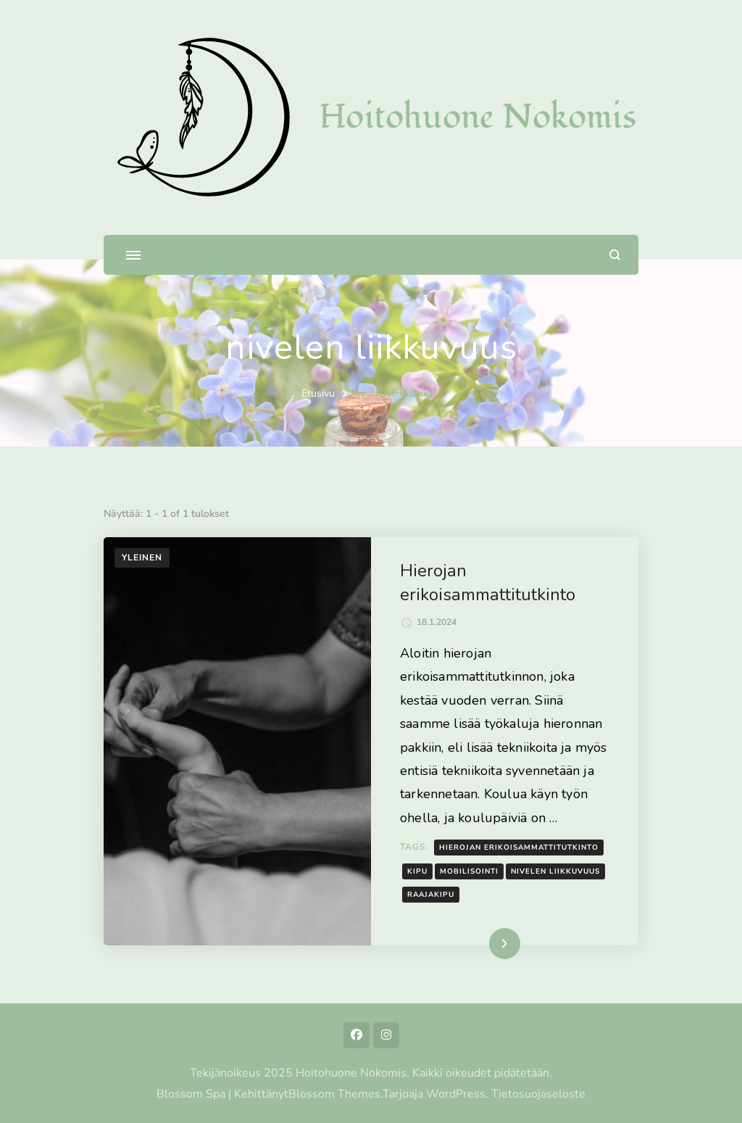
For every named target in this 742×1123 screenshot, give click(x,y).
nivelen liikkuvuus (555, 871)
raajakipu (430, 895)
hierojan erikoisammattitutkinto (519, 847)
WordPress (455, 1094)
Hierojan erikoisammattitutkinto (487, 583)
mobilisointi (469, 871)
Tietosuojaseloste (538, 1094)
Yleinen (142, 557)
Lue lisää (484, 943)
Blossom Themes (334, 1094)
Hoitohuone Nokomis (477, 117)
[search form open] (615, 255)
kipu (417, 871)
